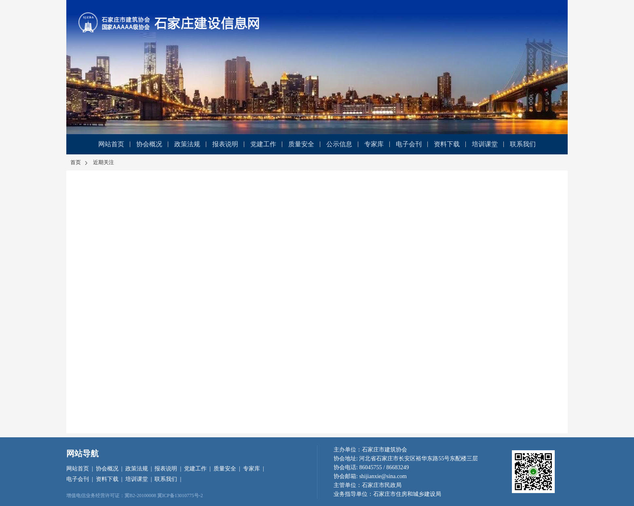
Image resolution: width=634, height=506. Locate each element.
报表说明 (225, 144)
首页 (79, 162)
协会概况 (149, 144)
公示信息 (339, 144)
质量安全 (301, 144)
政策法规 (187, 144)
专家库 (374, 144)
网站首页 (111, 144)
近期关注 (103, 162)
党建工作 (263, 144)
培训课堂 (485, 144)
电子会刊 (409, 144)
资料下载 (447, 144)
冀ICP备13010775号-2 (180, 495)
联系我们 (523, 144)
